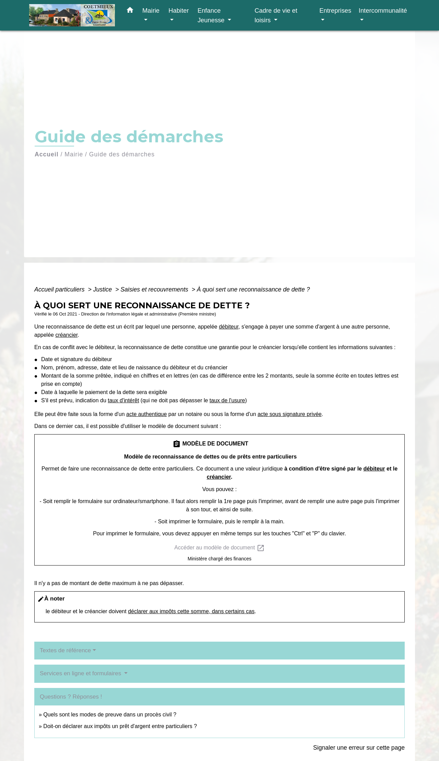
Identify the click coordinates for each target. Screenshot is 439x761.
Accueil (47, 154)
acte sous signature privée (290, 414)
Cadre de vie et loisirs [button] (275, 15)
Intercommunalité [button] (383, 10)
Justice (103, 289)
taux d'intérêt (123, 400)
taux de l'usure (227, 400)
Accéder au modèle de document (219, 548)
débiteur (228, 327)
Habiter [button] (178, 10)
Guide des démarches (122, 154)
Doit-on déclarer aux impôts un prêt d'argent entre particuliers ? (120, 726)
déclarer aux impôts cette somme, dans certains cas (191, 611)
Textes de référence (65, 650)
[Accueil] (72, 15)
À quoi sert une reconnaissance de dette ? (253, 289)
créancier (66, 335)
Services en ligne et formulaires (81, 673)
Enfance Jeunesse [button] (212, 15)
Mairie (73, 154)
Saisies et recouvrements (155, 289)
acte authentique (146, 414)
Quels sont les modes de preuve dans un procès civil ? (109, 714)
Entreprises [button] (335, 10)
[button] (130, 11)
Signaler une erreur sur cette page (359, 747)
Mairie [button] (150, 10)
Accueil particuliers (60, 289)
